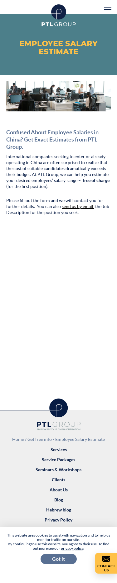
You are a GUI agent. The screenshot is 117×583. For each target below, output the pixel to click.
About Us (59, 489)
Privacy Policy (58, 519)
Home (18, 439)
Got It (58, 559)
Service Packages (58, 459)
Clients (58, 479)
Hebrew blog (58, 509)
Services (59, 449)
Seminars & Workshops (58, 469)
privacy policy (72, 548)
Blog (58, 499)
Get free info (39, 439)
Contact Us (106, 568)
